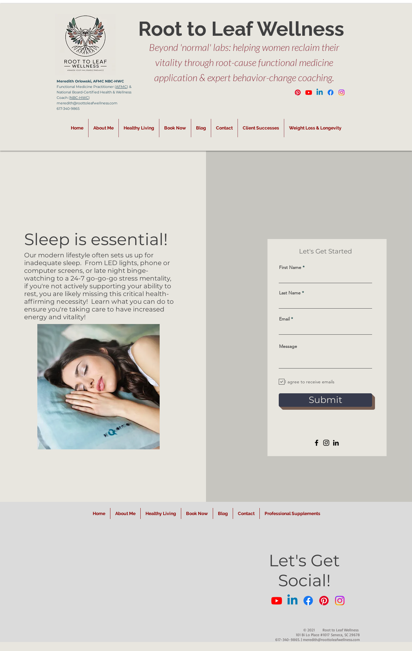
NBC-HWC (79, 97)
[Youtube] (309, 92)
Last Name (290, 293)
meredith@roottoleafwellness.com (331, 639)
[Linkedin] (319, 92)
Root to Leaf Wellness (241, 28)
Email (284, 319)
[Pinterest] (298, 92)
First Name (290, 267)
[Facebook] (330, 92)
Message (288, 346)
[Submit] (325, 400)
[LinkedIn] (336, 443)
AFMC (121, 86)
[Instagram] (341, 92)
